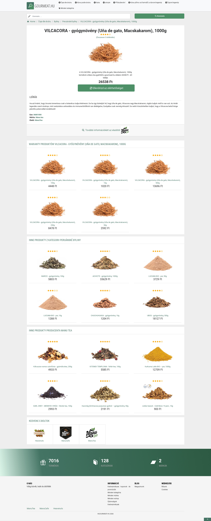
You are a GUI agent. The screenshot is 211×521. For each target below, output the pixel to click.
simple (106, 3)
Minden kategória (66, 8)
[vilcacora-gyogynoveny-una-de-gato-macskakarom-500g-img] (157, 167)
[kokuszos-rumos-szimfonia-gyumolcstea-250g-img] (52, 353)
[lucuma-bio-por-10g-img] (52, 302)
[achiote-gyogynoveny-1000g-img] (105, 263)
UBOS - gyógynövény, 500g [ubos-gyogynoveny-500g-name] (157, 315)
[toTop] (207, 519)
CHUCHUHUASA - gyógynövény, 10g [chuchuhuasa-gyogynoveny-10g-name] (105, 315)
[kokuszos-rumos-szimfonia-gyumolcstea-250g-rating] (52, 341)
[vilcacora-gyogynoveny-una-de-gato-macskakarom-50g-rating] (105, 197)
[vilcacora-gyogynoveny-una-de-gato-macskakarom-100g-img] (52, 167)
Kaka (97, 3)
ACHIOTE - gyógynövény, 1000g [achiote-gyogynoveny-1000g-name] (105, 276)
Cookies (165, 490)
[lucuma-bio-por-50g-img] (157, 263)
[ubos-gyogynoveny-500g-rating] (157, 290)
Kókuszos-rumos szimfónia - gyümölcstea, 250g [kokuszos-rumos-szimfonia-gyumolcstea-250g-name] (52, 366)
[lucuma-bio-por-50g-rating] (157, 251)
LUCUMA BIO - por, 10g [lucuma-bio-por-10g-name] (53, 315)
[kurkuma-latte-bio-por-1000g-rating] (157, 341)
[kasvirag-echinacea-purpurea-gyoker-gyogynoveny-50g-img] (105, 393)
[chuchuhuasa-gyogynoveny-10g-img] (105, 302)
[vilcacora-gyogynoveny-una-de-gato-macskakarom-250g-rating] (52, 197)
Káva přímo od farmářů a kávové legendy (145, 3)
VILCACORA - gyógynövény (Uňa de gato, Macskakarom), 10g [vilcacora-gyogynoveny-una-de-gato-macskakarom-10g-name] (105, 181)
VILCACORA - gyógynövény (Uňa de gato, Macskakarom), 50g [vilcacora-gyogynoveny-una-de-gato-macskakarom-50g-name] (105, 223)
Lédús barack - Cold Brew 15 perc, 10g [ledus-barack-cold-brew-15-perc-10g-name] (157, 406)
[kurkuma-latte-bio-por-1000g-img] (157, 353)
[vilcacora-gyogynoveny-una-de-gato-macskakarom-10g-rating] (105, 155)
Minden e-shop (113, 499)
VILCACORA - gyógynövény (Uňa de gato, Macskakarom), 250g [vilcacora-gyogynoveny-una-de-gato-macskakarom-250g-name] (52, 223)
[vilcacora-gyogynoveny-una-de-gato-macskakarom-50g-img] (105, 209)
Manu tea (39, 117)
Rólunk (164, 487)
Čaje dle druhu (65, 3)
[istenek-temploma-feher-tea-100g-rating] (105, 341)
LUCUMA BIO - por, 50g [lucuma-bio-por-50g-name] (158, 276)
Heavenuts (58, 508)
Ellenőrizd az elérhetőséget (106, 88)
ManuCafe (44, 508)
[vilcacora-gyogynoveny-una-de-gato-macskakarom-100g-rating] (52, 155)
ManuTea (38, 120)
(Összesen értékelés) (105, 37)
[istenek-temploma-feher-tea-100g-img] (105, 353)
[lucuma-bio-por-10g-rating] (52, 290)
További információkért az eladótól (105, 130)
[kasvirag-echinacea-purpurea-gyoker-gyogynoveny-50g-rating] (105, 381)
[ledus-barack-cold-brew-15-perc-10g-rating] (157, 381)
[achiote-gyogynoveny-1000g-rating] (105, 251)
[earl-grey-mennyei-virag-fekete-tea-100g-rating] (52, 381)
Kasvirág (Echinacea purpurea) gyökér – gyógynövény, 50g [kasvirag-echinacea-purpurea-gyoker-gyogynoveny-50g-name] (105, 406)
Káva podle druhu (83, 3)
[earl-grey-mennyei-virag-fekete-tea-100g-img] (52, 393)
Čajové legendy (172, 3)
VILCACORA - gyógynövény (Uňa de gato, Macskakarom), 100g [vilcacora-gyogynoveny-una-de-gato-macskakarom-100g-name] (52, 181)
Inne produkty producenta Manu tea (50, 330)
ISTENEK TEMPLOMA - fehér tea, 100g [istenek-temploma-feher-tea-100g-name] (105, 366)
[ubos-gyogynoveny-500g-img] (157, 302)
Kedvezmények (113, 505)
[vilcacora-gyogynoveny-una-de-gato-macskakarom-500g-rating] (157, 155)
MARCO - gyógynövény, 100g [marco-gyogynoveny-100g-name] (52, 276)
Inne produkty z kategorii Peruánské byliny (55, 240)
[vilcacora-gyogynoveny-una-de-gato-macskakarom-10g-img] (105, 167)
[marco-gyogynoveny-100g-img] (52, 263)
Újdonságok (112, 502)
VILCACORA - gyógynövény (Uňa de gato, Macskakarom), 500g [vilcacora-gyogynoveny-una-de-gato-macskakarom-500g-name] (157, 181)
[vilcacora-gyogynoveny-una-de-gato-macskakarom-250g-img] (52, 209)
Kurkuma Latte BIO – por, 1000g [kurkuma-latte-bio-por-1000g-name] (157, 366)
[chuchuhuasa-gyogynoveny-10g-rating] (105, 290)
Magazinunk (139, 487)
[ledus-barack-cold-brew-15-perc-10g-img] (157, 393)
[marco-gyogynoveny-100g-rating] (52, 251)
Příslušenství (119, 3)
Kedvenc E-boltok (39, 420)
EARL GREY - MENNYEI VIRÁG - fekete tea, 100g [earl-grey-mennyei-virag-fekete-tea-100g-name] (52, 406)
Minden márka (113, 496)
